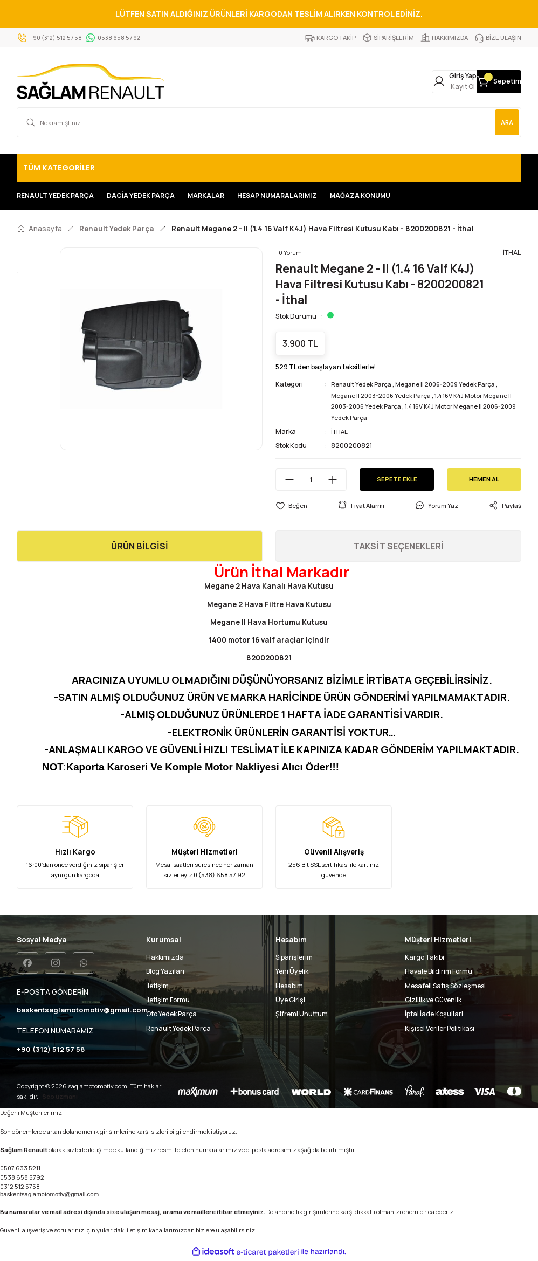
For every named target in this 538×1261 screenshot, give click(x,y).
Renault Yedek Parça (363, 384)
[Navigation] (269, 168)
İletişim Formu (168, 999)
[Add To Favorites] (291, 505)
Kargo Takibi (424, 957)
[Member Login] (414, 81)
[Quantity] (311, 479)
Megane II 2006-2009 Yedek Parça (453, 384)
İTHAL (340, 431)
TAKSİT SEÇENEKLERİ (398, 546)
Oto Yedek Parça (171, 1013)
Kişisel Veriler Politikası (439, 1028)
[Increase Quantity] (337, 479)
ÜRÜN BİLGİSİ (139, 546)
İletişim (157, 985)
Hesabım (289, 985)
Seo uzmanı (60, 1098)
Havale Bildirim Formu (438, 971)
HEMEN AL (484, 479)
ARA (503, 122)
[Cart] (485, 81)
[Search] (269, 122)
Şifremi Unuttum (301, 1013)
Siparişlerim (294, 957)
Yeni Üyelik (291, 971)
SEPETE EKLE (397, 479)
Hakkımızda (165, 957)
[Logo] (90, 81)
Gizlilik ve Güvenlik (433, 999)
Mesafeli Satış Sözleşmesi (445, 985)
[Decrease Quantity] (285, 479)
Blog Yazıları (165, 971)
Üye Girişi (290, 999)
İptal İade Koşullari (434, 1013)
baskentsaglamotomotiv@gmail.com (49, 1196)
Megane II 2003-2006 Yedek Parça (385, 395)
